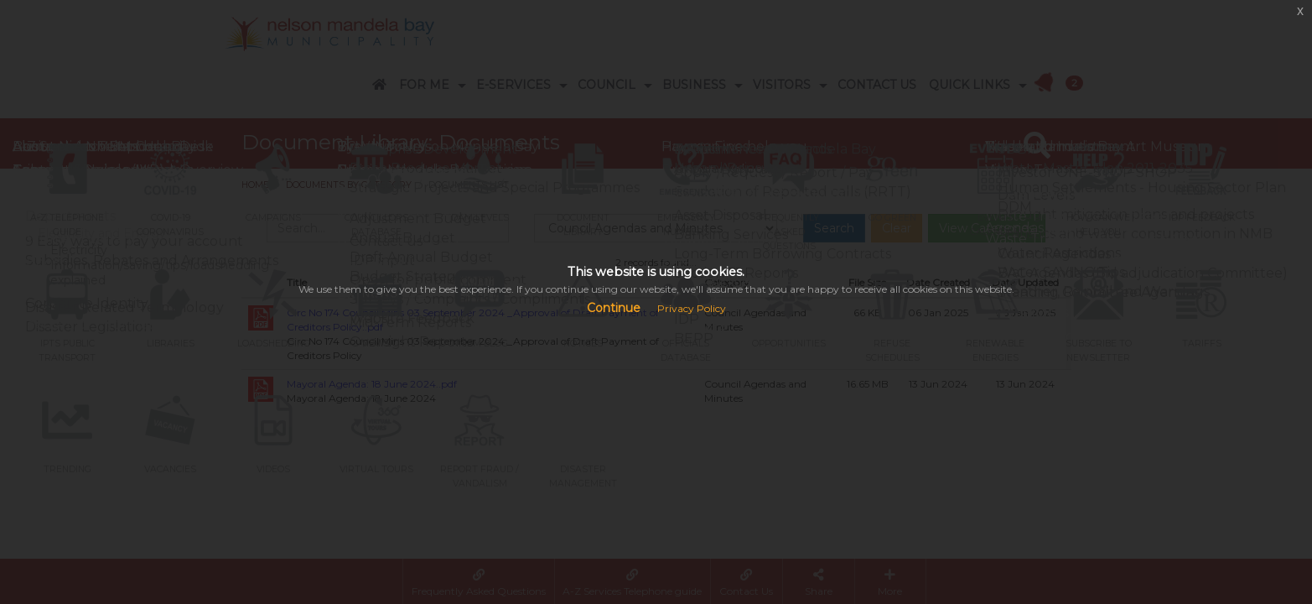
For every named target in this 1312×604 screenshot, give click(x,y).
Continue (613, 307)
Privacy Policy (691, 308)
